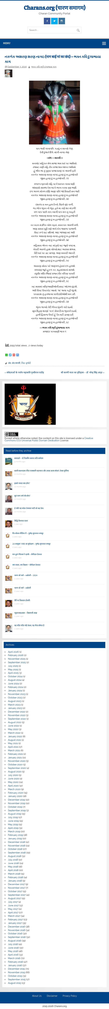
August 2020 (14, 771)
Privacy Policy (70, 996)
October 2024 (15, 676)
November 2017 (16, 887)
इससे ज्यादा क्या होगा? (22, 483)
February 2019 (15, 835)
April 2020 (13, 785)
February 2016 (15, 961)
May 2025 (13, 669)
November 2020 (16, 761)
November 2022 (16, 715)
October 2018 (15, 849)
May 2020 (13, 782)
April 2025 (13, 673)
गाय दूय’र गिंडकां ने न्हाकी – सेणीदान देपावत (27, 554)
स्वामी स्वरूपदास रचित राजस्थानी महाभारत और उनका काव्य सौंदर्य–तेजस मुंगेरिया (41, 470)
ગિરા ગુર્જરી (26, 363)
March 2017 (14, 916)
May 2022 (13, 729)
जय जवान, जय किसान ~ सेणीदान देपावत (26, 565)
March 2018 (14, 873)
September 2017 (16, 895)
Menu (6, 43)
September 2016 (17, 937)
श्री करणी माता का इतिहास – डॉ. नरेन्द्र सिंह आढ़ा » (82, 372)
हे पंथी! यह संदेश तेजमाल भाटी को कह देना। (29, 508)
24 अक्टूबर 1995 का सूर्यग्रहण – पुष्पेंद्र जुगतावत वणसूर (31, 544)
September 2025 (17, 662)
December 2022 (16, 711)
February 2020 (15, 792)
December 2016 (16, 926)
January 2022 (15, 736)
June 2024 (13, 683)
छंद (9, 363)
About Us (37, 996)
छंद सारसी (16, 363)
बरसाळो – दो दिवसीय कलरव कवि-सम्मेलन (28, 458)
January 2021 (15, 757)
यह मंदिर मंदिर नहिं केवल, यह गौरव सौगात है (29, 625)
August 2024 (14, 680)
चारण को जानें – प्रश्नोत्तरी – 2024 (25, 575)
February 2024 (15, 687)
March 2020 (14, 789)
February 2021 (15, 754)
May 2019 (13, 824)
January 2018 (15, 880)
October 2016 (15, 933)
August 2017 (14, 898)
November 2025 (16, 658)
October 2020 (15, 764)
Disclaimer (52, 996)
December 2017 (16, 884)
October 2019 (15, 807)
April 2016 (13, 954)
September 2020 (17, 768)
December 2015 (16, 968)
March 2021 (14, 750)
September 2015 (16, 979)
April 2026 (13, 652)
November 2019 (16, 803)
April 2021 (13, 747)
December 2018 (16, 842)
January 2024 (15, 690)
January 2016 (15, 965)
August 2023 (14, 701)
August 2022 (14, 722)
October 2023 (15, 697)
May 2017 (13, 909)
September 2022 (17, 718)
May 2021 (13, 743)
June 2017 (13, 905)
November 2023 (16, 694)
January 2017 (15, 923)
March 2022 (14, 732)
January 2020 (15, 796)
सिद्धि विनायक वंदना (21, 520)
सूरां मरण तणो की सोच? (22, 495)
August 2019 (14, 813)
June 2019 (13, 821)
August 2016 (14, 940)
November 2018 (16, 845)
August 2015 (14, 983)
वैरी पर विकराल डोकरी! (22, 600)
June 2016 (13, 947)
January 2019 (15, 838)
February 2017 (15, 919)
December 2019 (16, 799)
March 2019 (14, 831)
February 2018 (15, 877)
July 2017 (13, 902)
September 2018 (17, 852)
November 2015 (16, 972)
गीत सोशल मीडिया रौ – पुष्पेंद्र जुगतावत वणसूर (27, 533)
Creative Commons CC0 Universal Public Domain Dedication (49, 439)
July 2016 (13, 944)
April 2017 (13, 912)
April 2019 (13, 828)
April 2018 (13, 870)
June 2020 (13, 778)
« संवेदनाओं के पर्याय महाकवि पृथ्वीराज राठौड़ (24, 372)
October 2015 (15, 976)
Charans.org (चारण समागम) (54, 8)
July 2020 (13, 775)
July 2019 (13, 817)
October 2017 (15, 891)
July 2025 (13, 666)
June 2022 (13, 725)
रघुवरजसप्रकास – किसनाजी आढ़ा (25, 613)
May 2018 (13, 866)
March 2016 (14, 958)
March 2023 (14, 704)
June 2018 (13, 863)
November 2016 (16, 930)
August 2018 (14, 856)
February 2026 (15, 655)
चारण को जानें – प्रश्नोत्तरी (22, 588)
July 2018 (13, 859)
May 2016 (13, 951)
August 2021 (14, 740)
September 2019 (17, 810)
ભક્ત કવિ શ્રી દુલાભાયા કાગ (43, 67)
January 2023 (15, 708)
